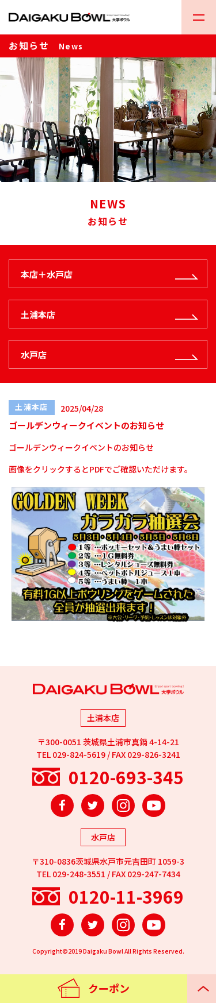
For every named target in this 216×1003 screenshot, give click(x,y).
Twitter (92, 805)
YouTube (153, 805)
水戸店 (34, 354)
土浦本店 (38, 314)
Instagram (123, 805)
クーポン (109, 988)
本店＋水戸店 (47, 274)
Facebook (62, 805)
